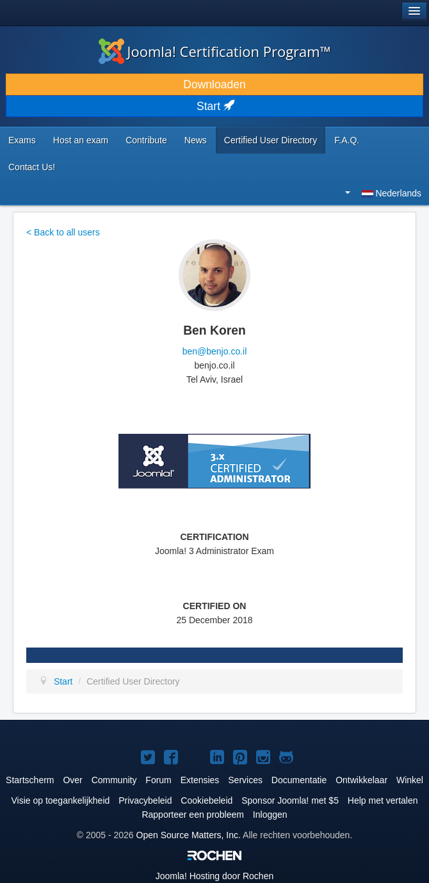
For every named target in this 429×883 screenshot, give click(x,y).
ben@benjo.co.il (214, 351)
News (195, 140)
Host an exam (80, 140)
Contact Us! (31, 167)
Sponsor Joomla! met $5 (290, 800)
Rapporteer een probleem (193, 814)
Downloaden (214, 84)
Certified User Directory (270, 140)
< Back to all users (63, 232)
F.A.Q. (346, 140)
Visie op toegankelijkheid (60, 800)
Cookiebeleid (206, 800)
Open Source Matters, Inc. (188, 835)
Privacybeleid (145, 800)
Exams (22, 140)
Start (214, 106)
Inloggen (270, 814)
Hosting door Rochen (214, 876)
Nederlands (383, 193)
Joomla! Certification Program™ (215, 51)
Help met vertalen (383, 800)
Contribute (146, 140)
